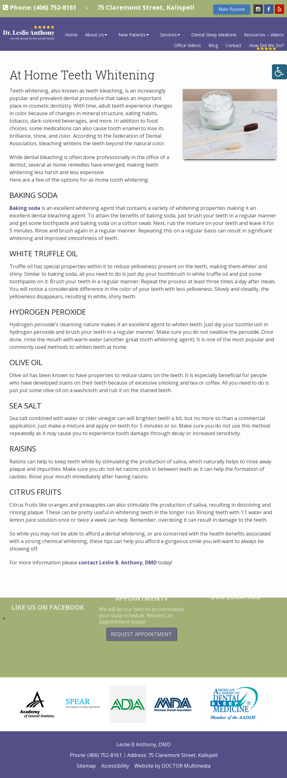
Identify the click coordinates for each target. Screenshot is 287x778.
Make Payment (232, 9)
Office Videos (187, 45)
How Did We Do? (266, 45)
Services (168, 35)
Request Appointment (141, 621)
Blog (213, 45)
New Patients (132, 35)
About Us (94, 35)
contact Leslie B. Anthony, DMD (118, 562)
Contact (233, 45)
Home (71, 35)
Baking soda (24, 208)
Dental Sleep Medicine (213, 35)
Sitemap (86, 765)
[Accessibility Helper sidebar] (279, 71)
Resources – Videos (264, 35)
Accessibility (115, 765)
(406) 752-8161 (55, 7)
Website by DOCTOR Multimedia (172, 765)
